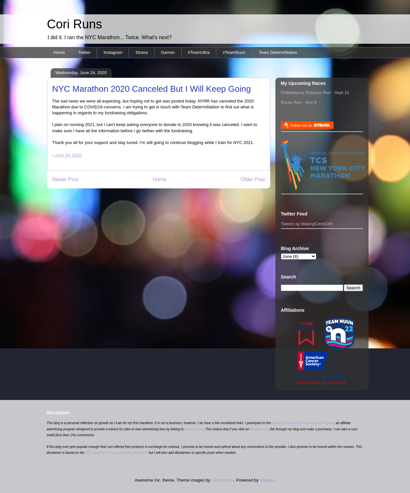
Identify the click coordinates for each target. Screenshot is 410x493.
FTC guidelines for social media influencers (116, 452)
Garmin (168, 52)
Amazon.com (194, 429)
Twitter (84, 52)
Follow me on (310, 125)
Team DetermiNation (278, 52)
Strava (142, 52)
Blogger (267, 480)
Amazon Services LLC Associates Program (302, 423)
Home (59, 52)
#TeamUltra (198, 52)
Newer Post (65, 179)
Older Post (253, 179)
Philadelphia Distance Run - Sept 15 (315, 92)
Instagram (113, 52)
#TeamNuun (233, 52)
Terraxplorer (222, 480)
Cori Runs (74, 24)
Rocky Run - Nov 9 (299, 102)
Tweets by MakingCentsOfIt (307, 223)
